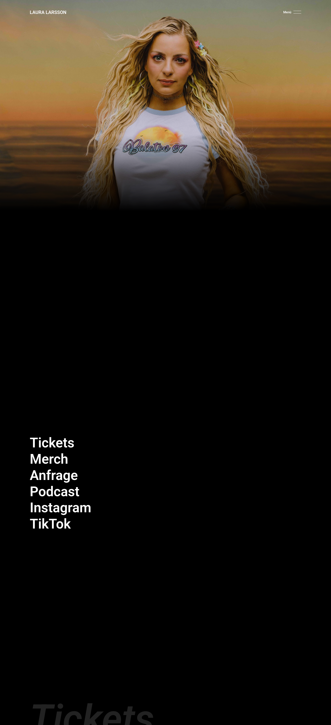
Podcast (54, 492)
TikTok (50, 524)
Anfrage (54, 475)
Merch (49, 459)
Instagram (60, 508)
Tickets (52, 443)
